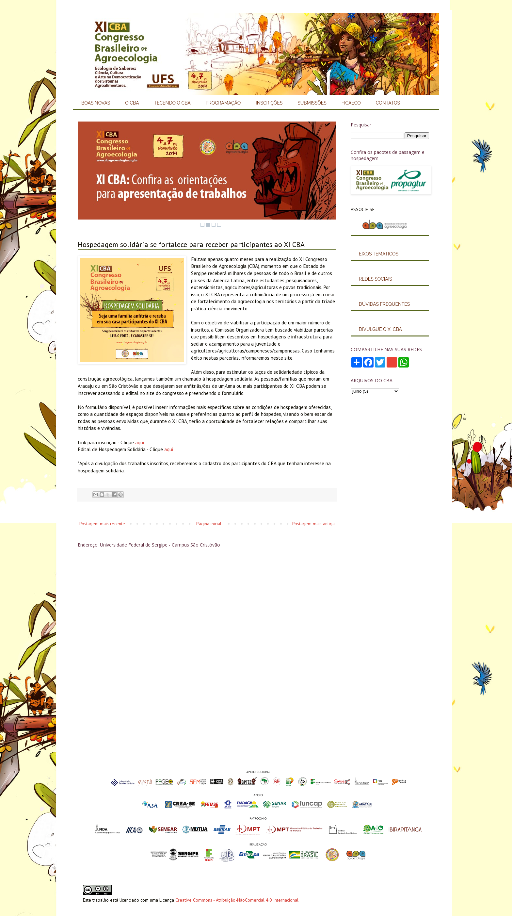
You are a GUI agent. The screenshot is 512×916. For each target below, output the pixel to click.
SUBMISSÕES (312, 103)
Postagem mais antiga (313, 524)
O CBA (132, 103)
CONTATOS (388, 103)
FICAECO (351, 103)
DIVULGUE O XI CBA (380, 329)
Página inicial (208, 524)
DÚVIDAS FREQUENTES (384, 304)
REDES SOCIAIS (375, 279)
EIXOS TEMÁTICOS (378, 253)
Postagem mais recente (102, 524)
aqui (139, 442)
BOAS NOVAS (95, 103)
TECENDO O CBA (172, 103)
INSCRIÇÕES (269, 103)
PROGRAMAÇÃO (223, 103)
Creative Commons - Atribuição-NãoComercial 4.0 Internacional (236, 900)
